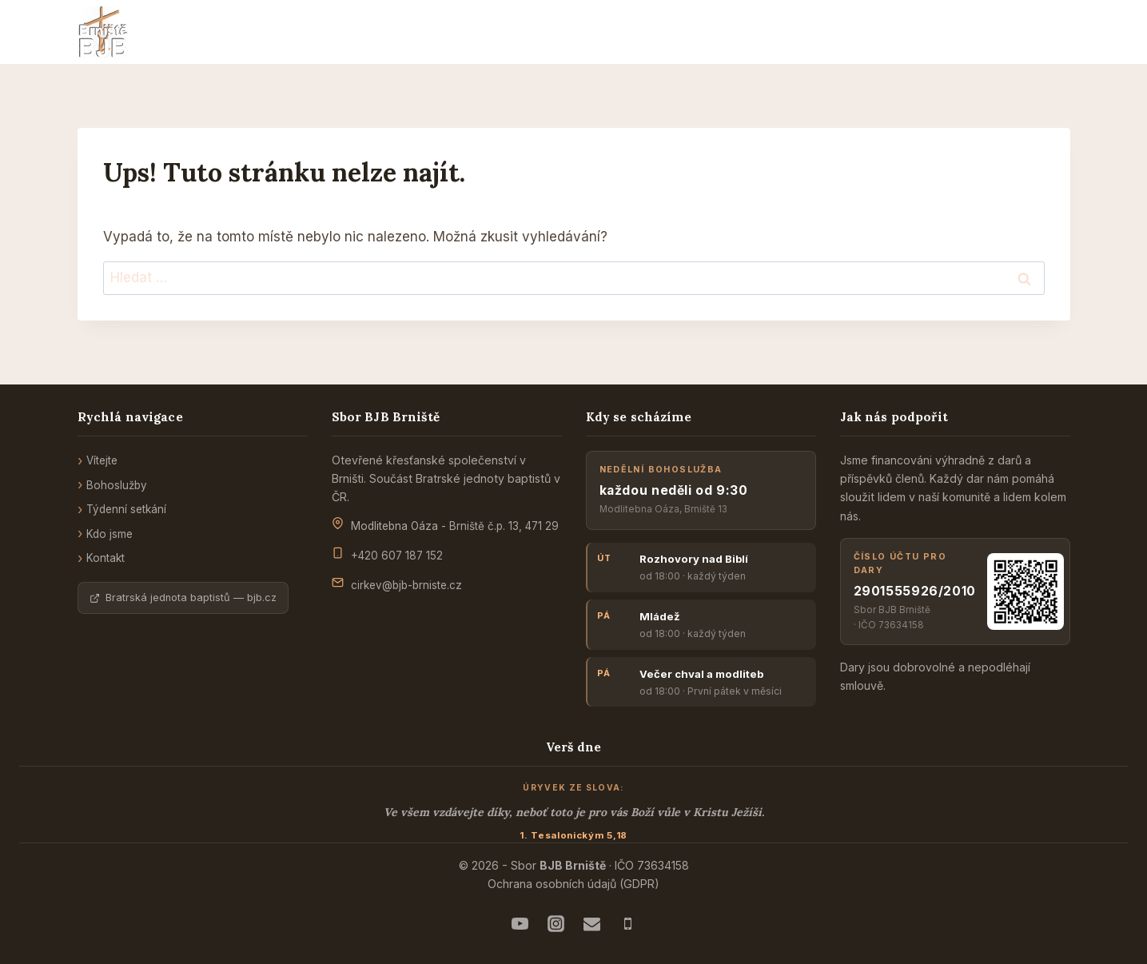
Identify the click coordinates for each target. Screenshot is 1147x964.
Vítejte (101, 460)
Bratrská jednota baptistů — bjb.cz (183, 597)
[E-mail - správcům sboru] (591, 923)
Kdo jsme (109, 534)
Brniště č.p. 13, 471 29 (504, 526)
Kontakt (105, 558)
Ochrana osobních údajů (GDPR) (573, 883)
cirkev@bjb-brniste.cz (406, 585)
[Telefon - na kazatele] (627, 923)
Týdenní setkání (126, 509)
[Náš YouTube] (519, 923)
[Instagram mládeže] (555, 923)
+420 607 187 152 (397, 555)
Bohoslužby (116, 485)
